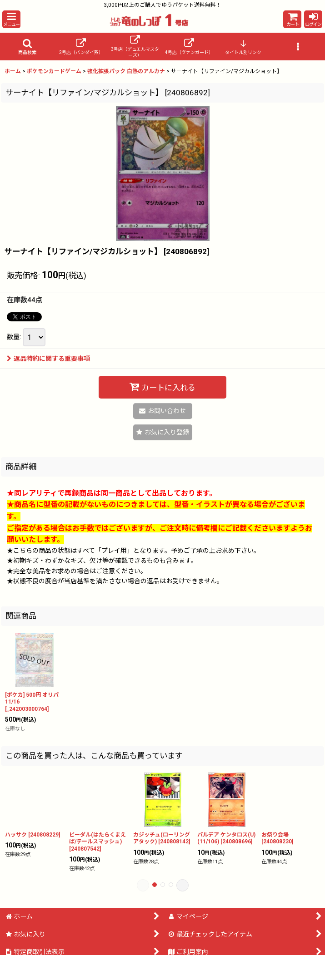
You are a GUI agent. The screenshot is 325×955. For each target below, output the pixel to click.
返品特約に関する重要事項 (48, 358)
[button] (11, 19)
